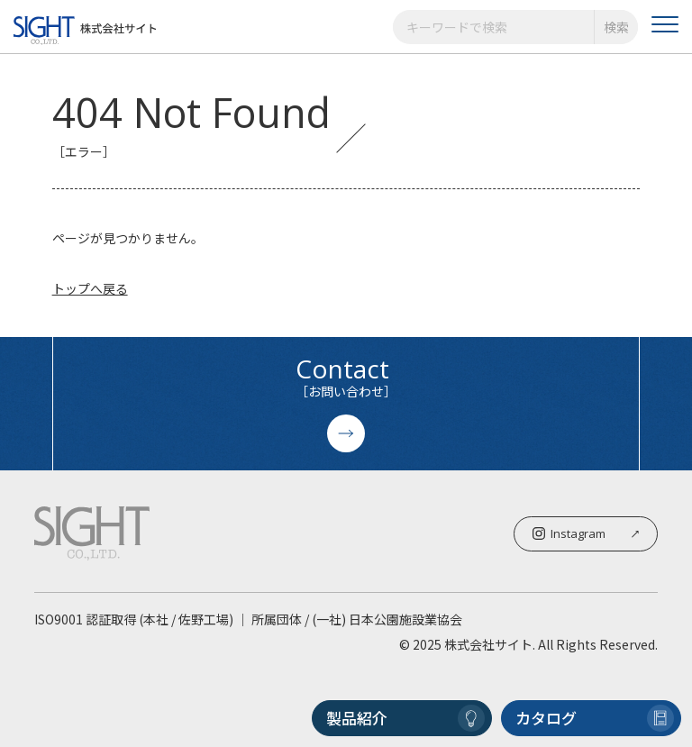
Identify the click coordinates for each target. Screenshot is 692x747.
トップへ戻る (90, 288)
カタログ (594, 718)
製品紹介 (405, 718)
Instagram (586, 533)
